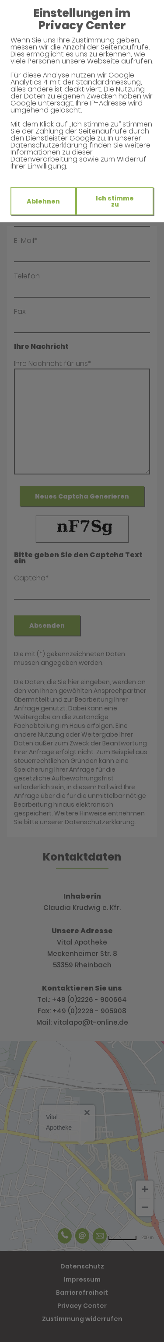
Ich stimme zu (115, 201)
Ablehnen (43, 201)
